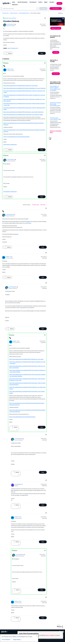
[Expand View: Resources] (17, 4)
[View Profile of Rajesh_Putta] (10, 69)
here (30, 223)
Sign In (59, 3)
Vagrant (16, 234)
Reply (42, 53)
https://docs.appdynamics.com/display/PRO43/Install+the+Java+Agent (20, 85)
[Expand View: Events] (42, 2)
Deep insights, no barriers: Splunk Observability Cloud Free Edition (55, 88)
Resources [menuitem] (14, 4)
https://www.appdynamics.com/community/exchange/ (16, 136)
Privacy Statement (6, 639)
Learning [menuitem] (51, 2)
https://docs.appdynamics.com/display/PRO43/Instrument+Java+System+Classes (23, 114)
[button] (45, 18)
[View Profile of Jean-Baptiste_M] (19, 484)
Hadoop (28, 221)
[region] (19, 638)
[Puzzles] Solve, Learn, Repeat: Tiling (55, 118)
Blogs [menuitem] (45, 2)
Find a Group (55, 73)
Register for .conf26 (56, 28)
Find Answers (5, 13)
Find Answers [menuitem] (32, 2)
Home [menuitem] (13, 2)
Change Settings (16, 639)
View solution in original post (10, 144)
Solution (6, 63)
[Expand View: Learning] (54, 2)
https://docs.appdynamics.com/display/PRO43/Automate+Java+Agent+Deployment (23, 112)
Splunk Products (14, 13)
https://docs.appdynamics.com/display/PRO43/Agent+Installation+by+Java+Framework (24, 88)
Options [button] (59, 13)
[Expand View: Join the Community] (27, 2)
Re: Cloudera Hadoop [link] (35, 13)
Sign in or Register (50, 635)
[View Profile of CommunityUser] (11, 24)
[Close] (36, 636)
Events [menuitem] (40, 2)
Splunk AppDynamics (24, 13)
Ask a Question (56, 8)
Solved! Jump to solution (10, 18)
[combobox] (24, 8)
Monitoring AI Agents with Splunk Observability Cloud (55, 104)
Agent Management (13, 48)
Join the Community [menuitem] (22, 2)
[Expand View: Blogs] (47, 2)
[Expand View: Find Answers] (36, 2)
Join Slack (56, 52)
